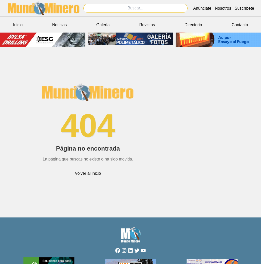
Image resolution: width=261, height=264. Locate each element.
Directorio (193, 25)
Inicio (17, 25)
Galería (103, 25)
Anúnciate (202, 8)
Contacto (240, 25)
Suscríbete (244, 8)
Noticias (59, 25)
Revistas (147, 25)
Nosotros (223, 8)
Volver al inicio (88, 173)
